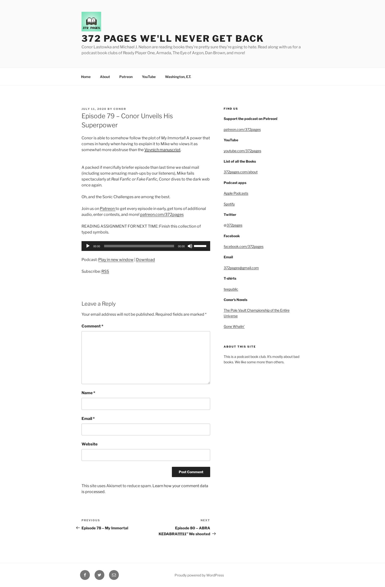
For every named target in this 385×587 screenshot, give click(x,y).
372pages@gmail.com (241, 268)
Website (89, 444)
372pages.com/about (241, 172)
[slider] (139, 246)
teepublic (231, 289)
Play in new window (116, 259)
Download (145, 259)
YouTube (149, 77)
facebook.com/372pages (243, 246)
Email (88, 418)
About (105, 77)
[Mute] (190, 246)
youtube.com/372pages (242, 151)
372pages (234, 225)
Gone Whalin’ (234, 326)
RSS (105, 271)
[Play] (87, 246)
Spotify (229, 204)
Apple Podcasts (236, 193)
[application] (146, 246)
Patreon (126, 77)
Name (88, 393)
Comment (92, 326)
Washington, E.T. (178, 77)
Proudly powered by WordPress (199, 575)
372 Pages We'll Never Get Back (173, 38)
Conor (119, 109)
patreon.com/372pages (162, 214)
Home (86, 77)
